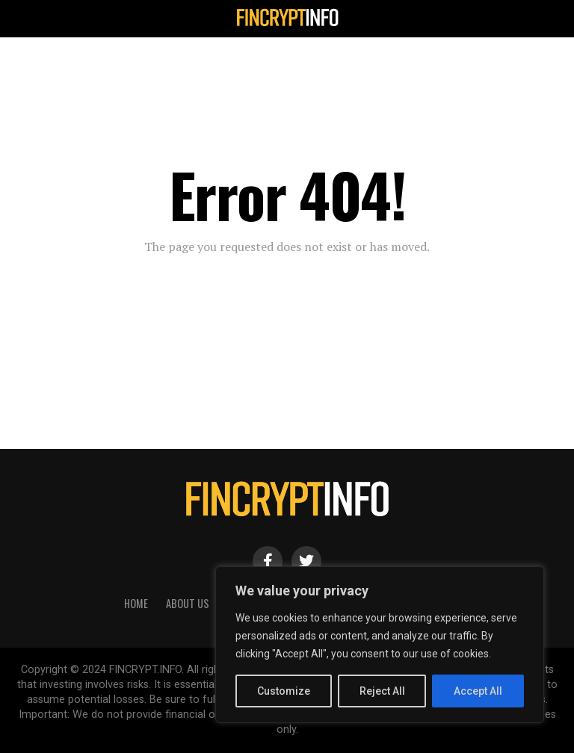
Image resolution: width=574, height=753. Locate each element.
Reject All (382, 691)
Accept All (478, 691)
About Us (187, 603)
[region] (379, 644)
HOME (136, 603)
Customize (283, 691)
